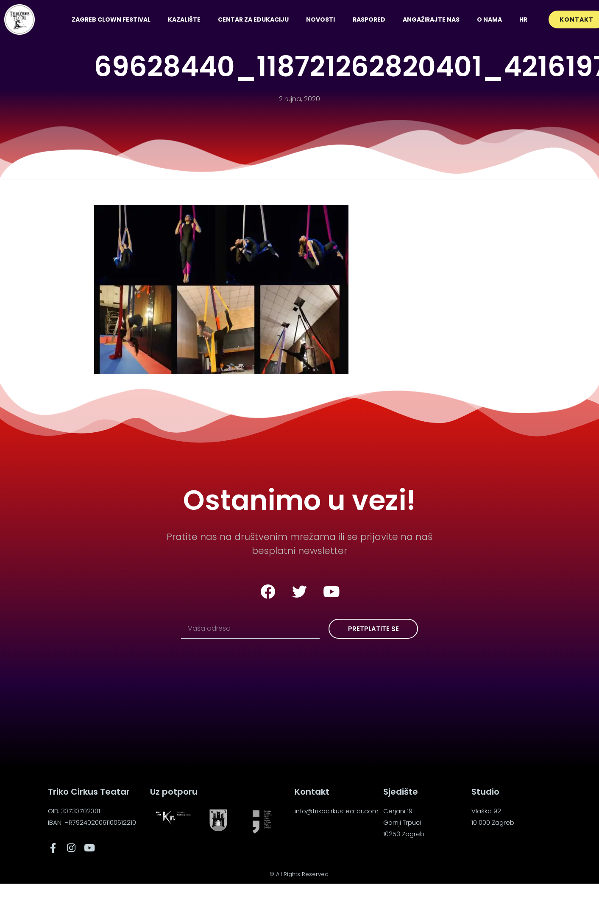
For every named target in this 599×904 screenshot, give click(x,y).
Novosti (320, 19)
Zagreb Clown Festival (111, 19)
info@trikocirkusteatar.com (337, 811)
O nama (489, 19)
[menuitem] (523, 19)
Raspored (369, 19)
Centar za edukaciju (253, 19)
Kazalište (184, 19)
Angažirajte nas (431, 19)
